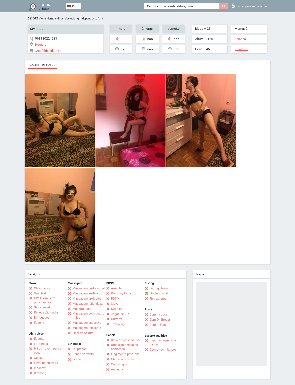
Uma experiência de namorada (124, 347)
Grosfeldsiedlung (68, 18)
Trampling (118, 324)
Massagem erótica (85, 293)
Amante (116, 288)
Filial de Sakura (83, 333)
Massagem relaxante (87, 328)
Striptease (79, 349)
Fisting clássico (160, 288)
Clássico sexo (43, 288)
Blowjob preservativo (125, 340)
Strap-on (117, 309)
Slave (114, 304)
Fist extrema (158, 298)
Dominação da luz (123, 293)
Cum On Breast (160, 319)
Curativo (117, 319)
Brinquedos (42, 317)
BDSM (115, 298)
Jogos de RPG (120, 314)
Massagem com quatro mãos (88, 315)
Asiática (240, 39)
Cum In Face (158, 325)
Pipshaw (39, 368)
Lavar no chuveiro (46, 363)
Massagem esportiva (87, 323)
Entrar (249, 5)
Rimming (40, 373)
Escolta (39, 339)
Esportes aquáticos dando (163, 342)
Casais (38, 358)
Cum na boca (159, 314)
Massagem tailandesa (88, 304)
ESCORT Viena (37, 18)
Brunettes (241, 49)
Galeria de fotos (42, 64)
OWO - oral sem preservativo (44, 300)
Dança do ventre (84, 354)
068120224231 (46, 38)
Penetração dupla (46, 312)
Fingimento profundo (125, 354)
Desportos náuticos (163, 349)
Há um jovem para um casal (49, 350)
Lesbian (78, 359)
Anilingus (117, 369)
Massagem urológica (87, 298)
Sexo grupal (42, 307)
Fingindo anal (159, 293)
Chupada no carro (123, 359)
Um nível (40, 293)
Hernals (52, 18)
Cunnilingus (119, 364)
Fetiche (39, 323)
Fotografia (41, 344)
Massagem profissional (89, 288)
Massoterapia (82, 309)
